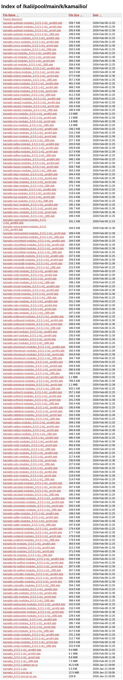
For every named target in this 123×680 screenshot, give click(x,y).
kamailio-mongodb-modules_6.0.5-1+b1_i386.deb (32, 267)
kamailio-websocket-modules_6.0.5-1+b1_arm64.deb (34, 608)
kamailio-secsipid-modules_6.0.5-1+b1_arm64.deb (32, 487)
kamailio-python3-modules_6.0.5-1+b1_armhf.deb (32, 399)
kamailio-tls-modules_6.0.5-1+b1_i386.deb (27, 555)
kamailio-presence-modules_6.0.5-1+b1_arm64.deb (33, 381)
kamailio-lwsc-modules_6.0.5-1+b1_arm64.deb (30, 208)
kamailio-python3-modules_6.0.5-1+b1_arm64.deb (32, 396)
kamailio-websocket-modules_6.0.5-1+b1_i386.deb (32, 615)
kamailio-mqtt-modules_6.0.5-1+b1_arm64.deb (30, 275)
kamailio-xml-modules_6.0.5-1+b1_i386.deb (28, 631)
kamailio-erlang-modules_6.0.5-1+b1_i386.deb (30, 79)
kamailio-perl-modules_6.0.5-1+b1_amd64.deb (30, 331)
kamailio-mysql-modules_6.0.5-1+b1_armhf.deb (30, 293)
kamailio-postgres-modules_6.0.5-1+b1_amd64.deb (33, 362)
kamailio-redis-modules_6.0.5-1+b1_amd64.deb (30, 437)
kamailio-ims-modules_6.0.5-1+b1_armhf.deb (29, 121)
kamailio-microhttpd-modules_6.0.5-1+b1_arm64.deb (33, 244)
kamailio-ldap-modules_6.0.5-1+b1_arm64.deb (30, 178)
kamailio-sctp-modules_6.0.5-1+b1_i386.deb (28, 479)
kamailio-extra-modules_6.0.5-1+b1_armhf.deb (30, 91)
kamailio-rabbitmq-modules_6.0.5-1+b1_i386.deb (31, 418)
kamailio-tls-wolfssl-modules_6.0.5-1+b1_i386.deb (32, 570)
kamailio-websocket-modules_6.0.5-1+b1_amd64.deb (34, 604)
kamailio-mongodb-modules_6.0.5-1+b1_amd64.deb (33, 256)
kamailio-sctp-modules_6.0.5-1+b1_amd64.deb (30, 468)
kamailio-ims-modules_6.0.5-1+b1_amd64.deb (30, 113)
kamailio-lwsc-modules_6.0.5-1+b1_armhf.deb (30, 212)
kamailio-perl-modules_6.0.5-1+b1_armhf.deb (29, 339)
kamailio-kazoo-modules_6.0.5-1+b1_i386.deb (30, 170)
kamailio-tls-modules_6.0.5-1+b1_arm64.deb (29, 547)
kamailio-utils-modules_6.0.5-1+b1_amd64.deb (30, 589)
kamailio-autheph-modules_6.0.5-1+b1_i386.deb (31, 34)
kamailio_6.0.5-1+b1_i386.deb (20, 661)
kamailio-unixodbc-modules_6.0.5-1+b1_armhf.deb (32, 581)
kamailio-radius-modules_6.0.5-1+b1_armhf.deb (31, 430)
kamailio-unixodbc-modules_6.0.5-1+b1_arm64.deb (33, 577)
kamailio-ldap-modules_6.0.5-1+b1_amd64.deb (30, 174)
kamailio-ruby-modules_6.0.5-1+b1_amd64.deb (30, 453)
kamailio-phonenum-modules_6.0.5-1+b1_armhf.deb (33, 354)
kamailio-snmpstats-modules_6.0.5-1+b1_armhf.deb (33, 505)
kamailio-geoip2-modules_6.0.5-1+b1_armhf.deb (31, 106)
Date (96, 15)
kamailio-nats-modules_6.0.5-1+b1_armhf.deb (29, 309)
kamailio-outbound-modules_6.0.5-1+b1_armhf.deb (32, 324)
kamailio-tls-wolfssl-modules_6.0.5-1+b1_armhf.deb (33, 566)
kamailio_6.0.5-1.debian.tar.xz (20, 665)
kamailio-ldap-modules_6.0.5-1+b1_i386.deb (29, 185)
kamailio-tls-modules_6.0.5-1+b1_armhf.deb (28, 551)
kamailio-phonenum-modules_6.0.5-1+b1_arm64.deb (34, 350)
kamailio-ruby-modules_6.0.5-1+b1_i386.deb (29, 464)
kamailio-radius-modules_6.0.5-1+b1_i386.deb (30, 434)
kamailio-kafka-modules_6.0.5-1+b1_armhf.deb (30, 151)
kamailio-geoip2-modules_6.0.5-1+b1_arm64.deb (31, 102)
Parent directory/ (12, 19)
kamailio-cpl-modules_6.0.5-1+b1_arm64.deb (29, 57)
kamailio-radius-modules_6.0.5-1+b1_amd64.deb (31, 422)
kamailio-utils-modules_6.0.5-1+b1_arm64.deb (30, 593)
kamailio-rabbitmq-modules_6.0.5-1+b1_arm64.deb (32, 411)
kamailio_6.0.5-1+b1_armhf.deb (21, 657)
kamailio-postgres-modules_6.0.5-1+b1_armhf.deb (32, 369)
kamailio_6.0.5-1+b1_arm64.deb (22, 653)
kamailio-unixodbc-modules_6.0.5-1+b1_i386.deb (31, 585)
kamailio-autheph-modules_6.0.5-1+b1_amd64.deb (32, 23)
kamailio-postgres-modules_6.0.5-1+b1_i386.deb (31, 373)
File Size (74, 15)
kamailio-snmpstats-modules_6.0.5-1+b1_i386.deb (32, 509)
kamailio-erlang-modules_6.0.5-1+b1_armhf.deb (31, 75)
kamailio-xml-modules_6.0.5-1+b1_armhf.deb (29, 627)
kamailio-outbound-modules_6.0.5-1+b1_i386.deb (32, 328)
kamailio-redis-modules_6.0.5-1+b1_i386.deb (29, 449)
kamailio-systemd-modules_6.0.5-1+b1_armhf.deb (32, 536)
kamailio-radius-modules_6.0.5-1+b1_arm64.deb (31, 426)
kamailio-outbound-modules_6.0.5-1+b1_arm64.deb (33, 320)
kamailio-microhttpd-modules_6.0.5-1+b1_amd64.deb (34, 240)
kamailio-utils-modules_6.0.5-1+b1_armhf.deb (29, 596)
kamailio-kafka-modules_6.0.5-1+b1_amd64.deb (31, 144)
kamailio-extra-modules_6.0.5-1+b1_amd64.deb (31, 83)
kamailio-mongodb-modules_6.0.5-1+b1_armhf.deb (32, 263)
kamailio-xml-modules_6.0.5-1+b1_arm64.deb (29, 623)
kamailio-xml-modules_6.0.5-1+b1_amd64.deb (30, 619)
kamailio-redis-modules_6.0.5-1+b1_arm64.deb (30, 441)
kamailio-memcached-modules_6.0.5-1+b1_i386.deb (33, 237)
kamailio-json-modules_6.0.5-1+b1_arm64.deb (30, 132)
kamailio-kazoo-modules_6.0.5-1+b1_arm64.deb (31, 163)
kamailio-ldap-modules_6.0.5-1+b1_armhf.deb (29, 182)
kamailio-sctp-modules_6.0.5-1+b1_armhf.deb (29, 475)
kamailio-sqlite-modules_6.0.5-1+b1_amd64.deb (31, 513)
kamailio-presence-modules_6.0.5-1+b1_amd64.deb (33, 377)
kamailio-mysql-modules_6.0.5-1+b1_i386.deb (30, 297)
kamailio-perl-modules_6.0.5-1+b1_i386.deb (28, 343)
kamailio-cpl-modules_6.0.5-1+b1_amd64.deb (29, 53)
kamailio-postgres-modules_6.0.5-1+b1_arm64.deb (32, 365)
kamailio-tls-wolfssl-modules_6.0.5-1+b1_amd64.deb (33, 559)
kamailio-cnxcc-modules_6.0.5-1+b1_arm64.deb (31, 41)
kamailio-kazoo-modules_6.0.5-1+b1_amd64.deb (31, 159)
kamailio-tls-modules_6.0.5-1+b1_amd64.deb (29, 543)
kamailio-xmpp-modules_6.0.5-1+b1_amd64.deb (31, 634)
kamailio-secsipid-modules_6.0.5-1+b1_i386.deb (31, 494)
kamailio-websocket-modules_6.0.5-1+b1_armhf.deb (33, 612)
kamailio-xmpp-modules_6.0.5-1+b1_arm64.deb (31, 638)
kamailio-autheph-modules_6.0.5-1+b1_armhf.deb (32, 30)
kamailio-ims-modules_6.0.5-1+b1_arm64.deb (29, 117)
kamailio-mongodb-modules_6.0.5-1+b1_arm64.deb (33, 259)
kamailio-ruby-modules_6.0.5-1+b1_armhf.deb (30, 460)
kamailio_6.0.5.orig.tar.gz (17, 672)
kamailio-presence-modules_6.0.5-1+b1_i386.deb (32, 388)
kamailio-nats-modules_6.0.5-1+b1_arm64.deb (30, 305)
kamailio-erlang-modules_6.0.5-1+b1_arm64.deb (31, 72)
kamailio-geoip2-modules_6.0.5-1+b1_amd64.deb (32, 98)
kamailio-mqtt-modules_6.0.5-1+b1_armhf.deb (30, 278)
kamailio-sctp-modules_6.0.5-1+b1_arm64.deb (30, 471)
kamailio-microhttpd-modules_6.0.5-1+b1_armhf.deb (33, 248)
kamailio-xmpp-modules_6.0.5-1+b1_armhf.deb (30, 642)
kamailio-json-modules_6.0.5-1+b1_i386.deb (28, 140)
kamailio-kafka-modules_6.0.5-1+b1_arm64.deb (30, 147)
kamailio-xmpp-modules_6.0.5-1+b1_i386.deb (29, 646)
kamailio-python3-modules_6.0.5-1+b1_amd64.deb (32, 392)
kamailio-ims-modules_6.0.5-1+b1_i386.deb (28, 125)
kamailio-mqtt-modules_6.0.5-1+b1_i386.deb (29, 282)
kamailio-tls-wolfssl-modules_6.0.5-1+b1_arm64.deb (33, 562)
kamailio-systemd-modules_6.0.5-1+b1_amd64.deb (32, 528)
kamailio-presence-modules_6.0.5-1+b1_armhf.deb (32, 384)
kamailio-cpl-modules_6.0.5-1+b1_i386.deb (28, 64)
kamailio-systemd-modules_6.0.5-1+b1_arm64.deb (32, 532)
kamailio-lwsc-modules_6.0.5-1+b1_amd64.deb (30, 204)
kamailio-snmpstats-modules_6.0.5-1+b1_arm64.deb (33, 502)
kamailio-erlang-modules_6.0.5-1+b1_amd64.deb (31, 68)
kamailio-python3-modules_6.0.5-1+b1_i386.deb (31, 403)
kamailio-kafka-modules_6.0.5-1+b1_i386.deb (29, 155)
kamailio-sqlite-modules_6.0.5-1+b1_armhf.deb (30, 521)
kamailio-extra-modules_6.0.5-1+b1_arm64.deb (30, 87)
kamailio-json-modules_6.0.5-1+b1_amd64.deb (30, 129)
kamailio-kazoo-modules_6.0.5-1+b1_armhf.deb (30, 166)
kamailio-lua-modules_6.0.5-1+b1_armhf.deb (29, 197)
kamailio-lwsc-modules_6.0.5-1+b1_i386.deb (29, 216)
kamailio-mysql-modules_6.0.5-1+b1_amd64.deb (31, 286)
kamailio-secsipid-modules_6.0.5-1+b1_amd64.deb (32, 483)
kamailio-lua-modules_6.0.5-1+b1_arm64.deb (29, 193)
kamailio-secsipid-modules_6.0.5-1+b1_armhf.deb (32, 490)
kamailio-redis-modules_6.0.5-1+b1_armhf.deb (30, 445)
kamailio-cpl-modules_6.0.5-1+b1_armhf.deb (29, 60)
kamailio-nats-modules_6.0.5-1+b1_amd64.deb (30, 301)
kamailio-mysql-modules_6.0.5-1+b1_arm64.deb (31, 290)
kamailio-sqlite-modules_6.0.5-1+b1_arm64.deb (30, 517)
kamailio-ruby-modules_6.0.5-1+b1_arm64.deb (30, 456)
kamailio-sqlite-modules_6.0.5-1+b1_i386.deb (29, 524)
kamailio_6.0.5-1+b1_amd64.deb (22, 649)
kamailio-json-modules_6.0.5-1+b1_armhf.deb (29, 136)
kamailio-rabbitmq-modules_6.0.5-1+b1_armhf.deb (32, 415)
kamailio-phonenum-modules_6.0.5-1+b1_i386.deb (32, 358)
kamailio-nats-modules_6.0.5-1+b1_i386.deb (29, 312)
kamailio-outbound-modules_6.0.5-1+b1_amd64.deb (33, 316)
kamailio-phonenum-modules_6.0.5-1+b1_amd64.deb (34, 347)
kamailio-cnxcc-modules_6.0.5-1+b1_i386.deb (29, 49)
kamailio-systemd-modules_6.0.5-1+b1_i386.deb (31, 540)
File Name (9, 15)
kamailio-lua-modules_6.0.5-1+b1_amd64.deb (29, 189)
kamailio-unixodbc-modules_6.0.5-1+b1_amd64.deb (33, 574)
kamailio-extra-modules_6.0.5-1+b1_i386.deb (29, 94)
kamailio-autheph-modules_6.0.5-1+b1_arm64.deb (32, 26)
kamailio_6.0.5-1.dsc (15, 668)
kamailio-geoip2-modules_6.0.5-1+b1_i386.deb (30, 110)
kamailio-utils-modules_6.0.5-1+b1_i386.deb (28, 600)
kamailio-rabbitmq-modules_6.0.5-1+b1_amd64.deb (33, 407)
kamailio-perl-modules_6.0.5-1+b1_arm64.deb (30, 335)
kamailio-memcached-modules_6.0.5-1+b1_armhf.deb (34, 233)
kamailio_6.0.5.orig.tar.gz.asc (20, 676)
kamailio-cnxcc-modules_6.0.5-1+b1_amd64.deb (31, 38)
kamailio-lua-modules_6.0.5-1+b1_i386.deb (28, 201)
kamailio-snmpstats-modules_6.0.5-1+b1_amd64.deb (34, 498)
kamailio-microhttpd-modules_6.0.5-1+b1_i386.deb (32, 252)
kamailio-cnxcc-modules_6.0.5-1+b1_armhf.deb (30, 45)
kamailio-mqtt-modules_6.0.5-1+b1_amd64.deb (30, 271)
